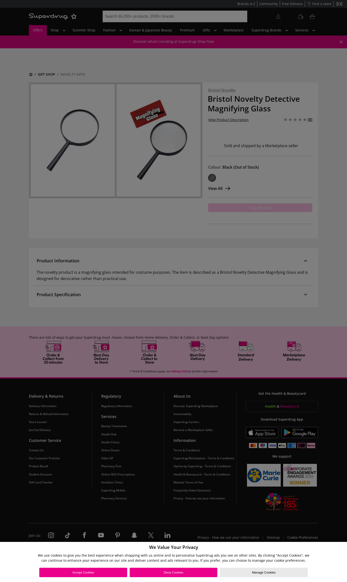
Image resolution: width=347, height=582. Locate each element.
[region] (173, 562)
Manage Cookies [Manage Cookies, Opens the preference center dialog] (264, 572)
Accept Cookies (83, 572)
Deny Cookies (173, 572)
